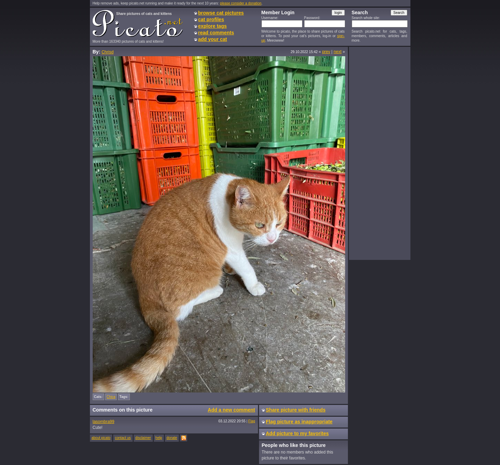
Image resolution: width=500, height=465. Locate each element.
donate (172, 438)
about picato (101, 438)
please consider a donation (240, 3)
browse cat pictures (221, 13)
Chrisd (107, 52)
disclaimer (143, 438)
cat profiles (211, 19)
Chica (111, 397)
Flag (251, 421)
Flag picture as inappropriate (299, 421)
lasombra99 (104, 421)
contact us (123, 438)
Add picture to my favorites (297, 433)
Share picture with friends (296, 410)
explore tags (212, 26)
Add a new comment (231, 410)
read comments (216, 32)
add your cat (212, 39)
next (338, 51)
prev (326, 51)
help (159, 438)
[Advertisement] (379, 153)
